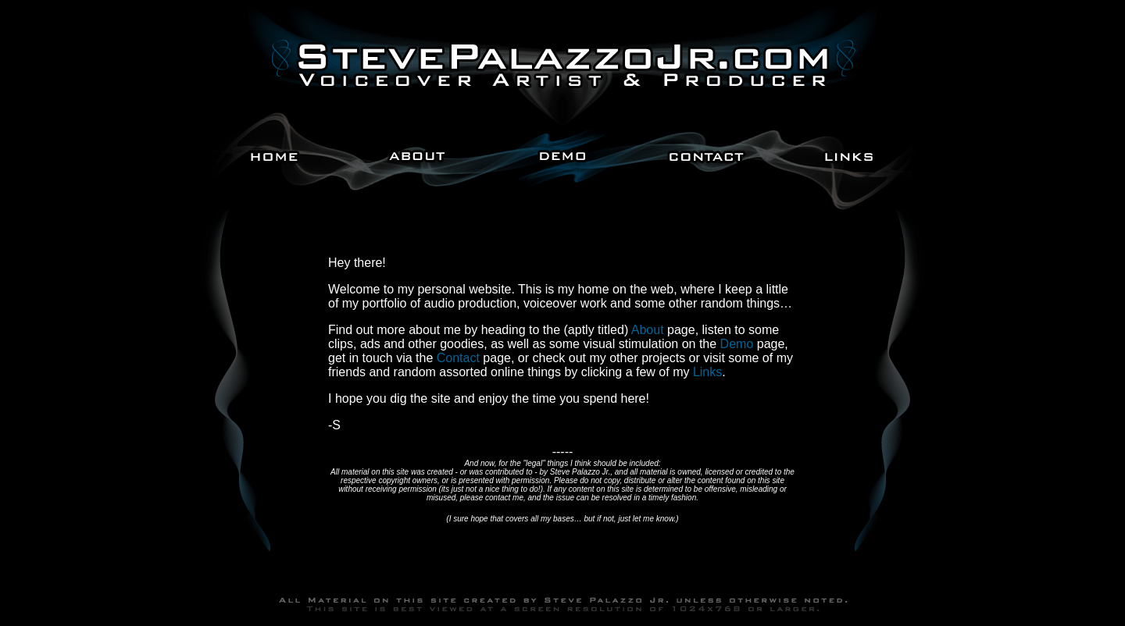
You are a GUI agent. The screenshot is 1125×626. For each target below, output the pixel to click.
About (647, 329)
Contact (458, 358)
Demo (737, 343)
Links (707, 372)
